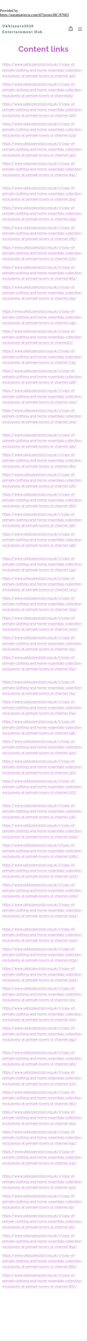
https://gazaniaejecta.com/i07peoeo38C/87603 (34, 15)
